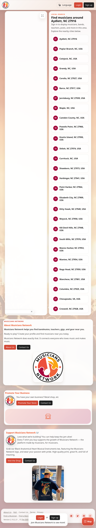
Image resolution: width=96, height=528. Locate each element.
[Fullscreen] (42, 16)
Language (65, 5)
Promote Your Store (27, 403)
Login (78, 5)
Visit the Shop (14, 460)
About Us (10, 347)
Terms (32, 512)
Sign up (88, 5)
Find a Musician (10, 516)
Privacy (40, 512)
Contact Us (24, 347)
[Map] (88, 521)
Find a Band (24, 516)
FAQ (15, 512)
